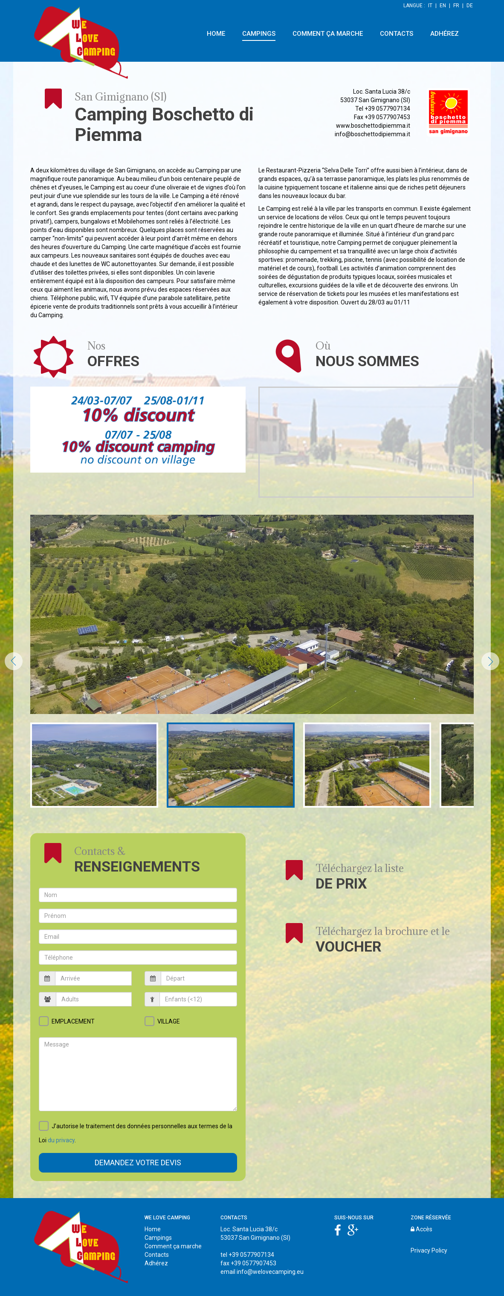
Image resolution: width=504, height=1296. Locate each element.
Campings (158, 1237)
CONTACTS (396, 33)
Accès (421, 1229)
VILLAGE (168, 1021)
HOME (216, 33)
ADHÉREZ (444, 33)
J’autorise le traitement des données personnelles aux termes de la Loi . (135, 1133)
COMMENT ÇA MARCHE (328, 33)
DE (469, 6)
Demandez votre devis (138, 1162)
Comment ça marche (173, 1246)
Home (153, 1229)
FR (456, 6)
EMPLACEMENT (73, 1021)
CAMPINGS (258, 33)
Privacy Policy (429, 1250)
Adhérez (156, 1263)
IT (430, 6)
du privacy (61, 1140)
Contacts (157, 1254)
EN (443, 6)
